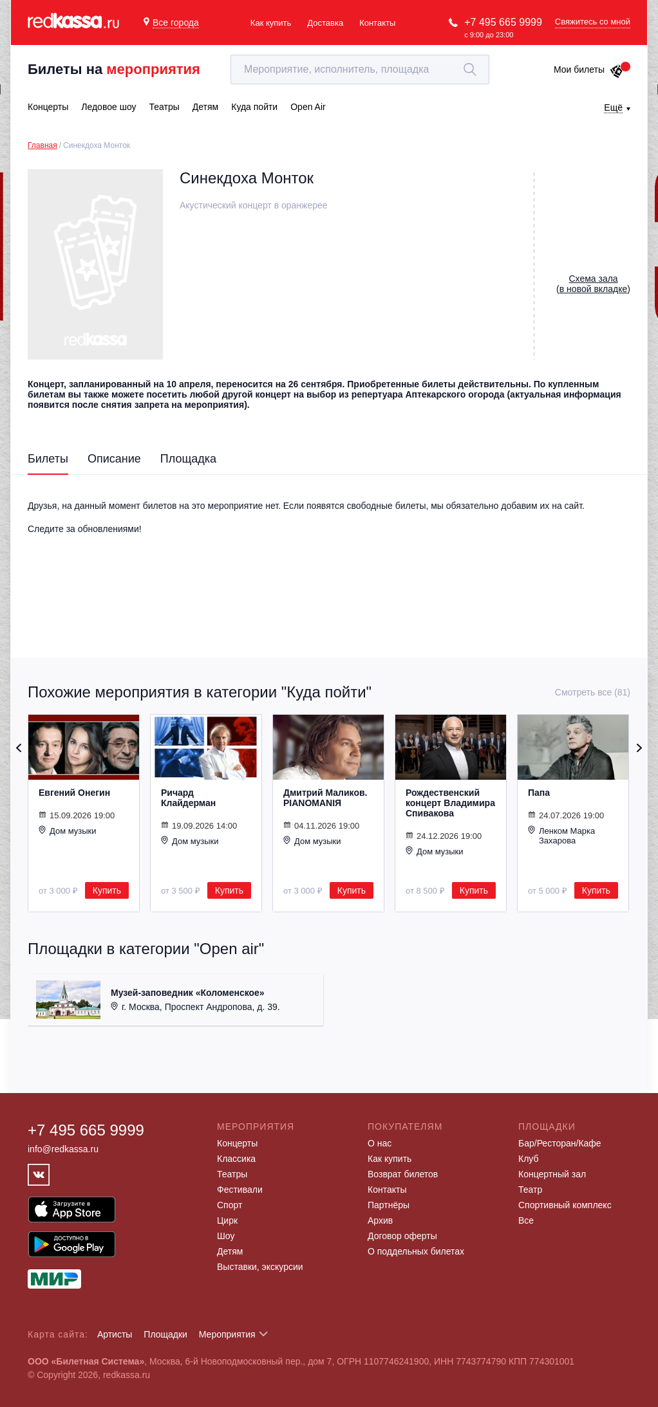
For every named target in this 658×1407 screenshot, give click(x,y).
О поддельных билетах (416, 1251)
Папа (539, 792)
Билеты (48, 458)
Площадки (165, 1334)
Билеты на (114, 69)
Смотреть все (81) (592, 692)
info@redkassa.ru (63, 1149)
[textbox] (359, 69)
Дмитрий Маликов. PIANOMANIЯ (325, 797)
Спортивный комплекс (565, 1205)
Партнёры (388, 1205)
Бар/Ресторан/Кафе (559, 1143)
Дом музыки (68, 830)
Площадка (188, 458)
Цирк (227, 1220)
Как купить (270, 23)
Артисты (115, 1334)
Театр (530, 1189)
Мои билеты (589, 69)
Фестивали (240, 1189)
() (593, 283)
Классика (236, 1159)
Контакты (377, 23)
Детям (230, 1251)
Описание (114, 458)
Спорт (229, 1205)
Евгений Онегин (74, 792)
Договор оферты (402, 1236)
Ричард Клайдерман (188, 797)
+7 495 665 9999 (503, 22)
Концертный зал (552, 1174)
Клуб (528, 1159)
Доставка (325, 23)
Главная (42, 145)
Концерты (237, 1143)
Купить (107, 890)
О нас (379, 1143)
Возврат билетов (403, 1174)
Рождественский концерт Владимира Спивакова (450, 802)
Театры (232, 1174)
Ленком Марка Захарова (561, 835)
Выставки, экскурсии (260, 1267)
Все (526, 1220)
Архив (380, 1220)
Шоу (225, 1236)
